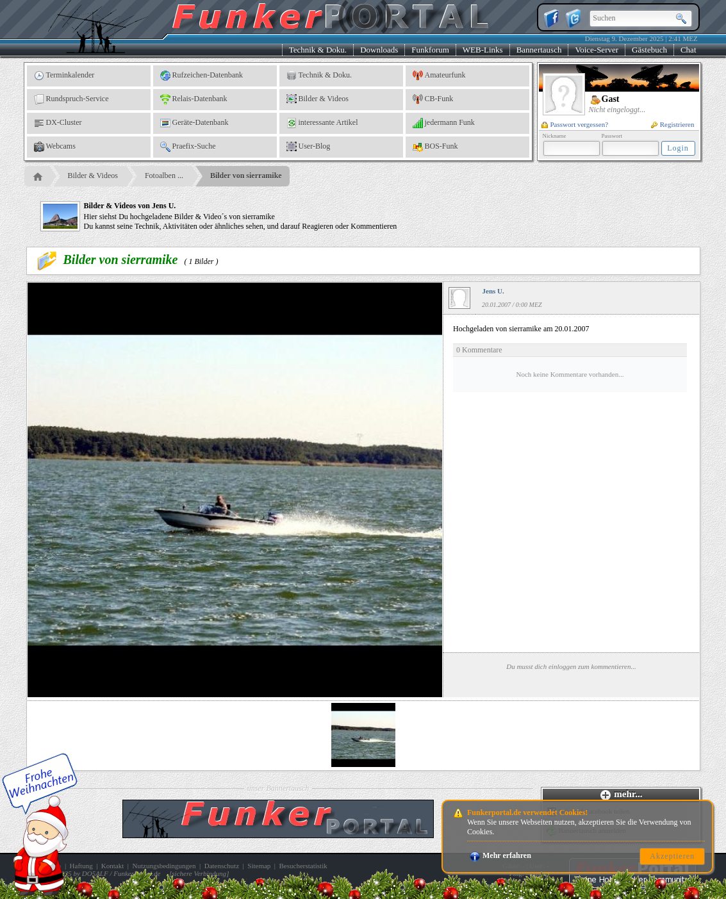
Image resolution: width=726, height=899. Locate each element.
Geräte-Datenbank (194, 123)
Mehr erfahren (500, 855)
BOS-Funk (435, 147)
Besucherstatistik (303, 866)
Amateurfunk (439, 75)
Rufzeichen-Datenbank (201, 75)
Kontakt (112, 866)
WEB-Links (483, 49)
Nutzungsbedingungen (164, 866)
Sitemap (258, 866)
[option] (363, 735)
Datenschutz (221, 866)
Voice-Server (596, 49)
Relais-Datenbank (193, 99)
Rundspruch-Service (71, 99)
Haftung (81, 866)
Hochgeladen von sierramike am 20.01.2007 (570, 358)
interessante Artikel (322, 123)
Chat (689, 49)
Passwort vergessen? (575, 124)
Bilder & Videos (317, 99)
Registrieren (673, 124)
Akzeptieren (672, 856)
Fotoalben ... (164, 175)
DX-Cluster (58, 123)
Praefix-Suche (188, 147)
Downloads (379, 49)
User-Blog (308, 147)
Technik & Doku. (318, 49)
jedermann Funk (444, 123)
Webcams (55, 147)
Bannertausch (539, 49)
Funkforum (430, 49)
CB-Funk (433, 99)
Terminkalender (64, 75)
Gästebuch (649, 49)
